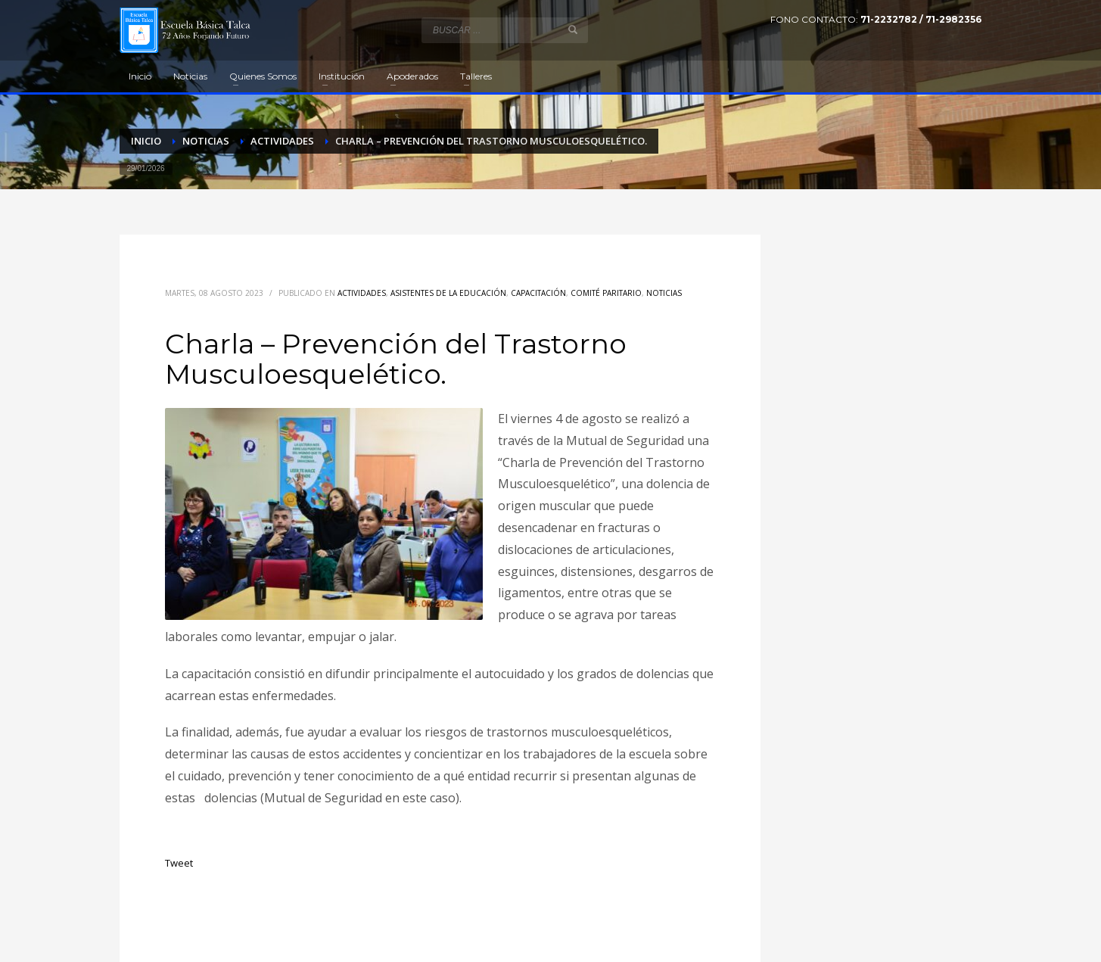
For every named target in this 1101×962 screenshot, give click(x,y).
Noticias (664, 293)
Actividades (361, 293)
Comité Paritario (606, 293)
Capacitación (538, 293)
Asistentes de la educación (448, 293)
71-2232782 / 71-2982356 (920, 19)
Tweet (179, 863)
